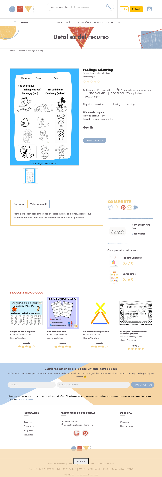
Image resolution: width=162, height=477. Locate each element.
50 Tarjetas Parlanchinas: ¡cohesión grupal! (133, 332)
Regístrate (136, 9)
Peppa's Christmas (132, 257)
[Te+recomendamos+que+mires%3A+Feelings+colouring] (117, 208)
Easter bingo (129, 273)
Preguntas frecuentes (28, 433)
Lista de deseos (127, 426)
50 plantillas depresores (96, 331)
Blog (120, 22)
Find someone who (56, 331)
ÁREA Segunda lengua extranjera (134, 90)
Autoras (110, 22)
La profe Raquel (24, 334)
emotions (100, 104)
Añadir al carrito (95, 140)
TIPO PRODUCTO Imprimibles (127, 93)
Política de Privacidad (24, 399)
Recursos (98, 22)
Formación (84, 22)
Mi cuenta (124, 422)
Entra (124, 9)
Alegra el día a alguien (22, 331)
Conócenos (29, 426)
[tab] (19, 204)
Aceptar (81, 461)
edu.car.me (95, 334)
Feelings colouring (98, 70)
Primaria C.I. (104, 90)
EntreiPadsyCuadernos (136, 336)
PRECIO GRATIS (97, 93)
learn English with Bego (100, 73)
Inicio (60, 22)
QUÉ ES (70, 22)
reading (131, 104)
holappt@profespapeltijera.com (78, 425)
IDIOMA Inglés (92, 96)
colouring (116, 104)
